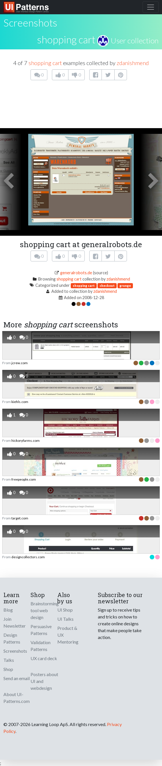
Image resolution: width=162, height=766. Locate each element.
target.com (19, 518)
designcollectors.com (28, 557)
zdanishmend (133, 62)
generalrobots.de (76, 272)
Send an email (16, 678)
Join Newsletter (14, 622)
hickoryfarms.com (25, 440)
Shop (8, 669)
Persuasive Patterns (41, 630)
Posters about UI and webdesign (44, 681)
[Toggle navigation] (151, 7)
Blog (8, 609)
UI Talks (65, 619)
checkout (107, 285)
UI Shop (65, 609)
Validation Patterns (40, 646)
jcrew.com (19, 363)
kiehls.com (19, 402)
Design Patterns (11, 638)
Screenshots (15, 651)
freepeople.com (23, 479)
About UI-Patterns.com (16, 698)
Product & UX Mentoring (67, 634)
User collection (135, 40)
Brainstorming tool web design (45, 610)
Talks (8, 660)
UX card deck (44, 658)
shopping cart (66, 39)
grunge (125, 285)
